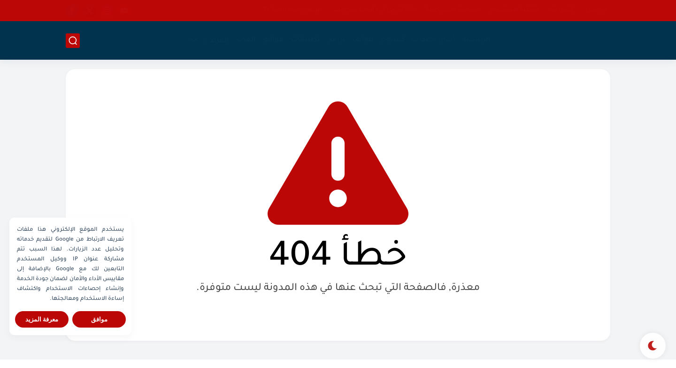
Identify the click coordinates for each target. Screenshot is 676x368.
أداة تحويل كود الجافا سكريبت (374, 10)
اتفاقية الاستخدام (515, 10)
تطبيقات (305, 40)
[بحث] (73, 40)
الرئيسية (476, 40)
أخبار (447, 40)
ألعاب (246, 40)
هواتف (363, 40)
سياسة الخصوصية (452, 10)
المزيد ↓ (217, 41)
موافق (99, 319)
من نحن (596, 10)
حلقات (422, 40)
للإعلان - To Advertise (292, 10)
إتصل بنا (562, 10)
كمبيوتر (393, 40)
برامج (336, 40)
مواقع (273, 40)
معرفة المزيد (42, 319)
